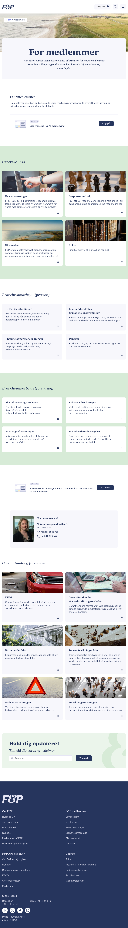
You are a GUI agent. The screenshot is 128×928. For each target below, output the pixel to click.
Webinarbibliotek (75, 881)
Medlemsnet (72, 822)
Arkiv (68, 859)
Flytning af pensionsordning (81, 865)
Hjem (8, 20)
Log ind (103, 6)
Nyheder (6, 833)
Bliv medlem (72, 817)
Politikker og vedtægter (15, 844)
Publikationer (73, 875)
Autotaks (70, 844)
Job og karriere (10, 822)
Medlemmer (8, 886)
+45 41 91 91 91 (10, 904)
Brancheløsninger (75, 828)
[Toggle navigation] (123, 6)
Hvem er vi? (8, 817)
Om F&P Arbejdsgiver (14, 859)
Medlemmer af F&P (12, 838)
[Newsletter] (40, 758)
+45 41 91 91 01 (44, 901)
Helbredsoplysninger (77, 870)
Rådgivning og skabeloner (16, 870)
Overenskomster (11, 881)
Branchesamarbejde (76, 833)
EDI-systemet (73, 838)
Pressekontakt (9, 828)
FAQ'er (6, 875)
